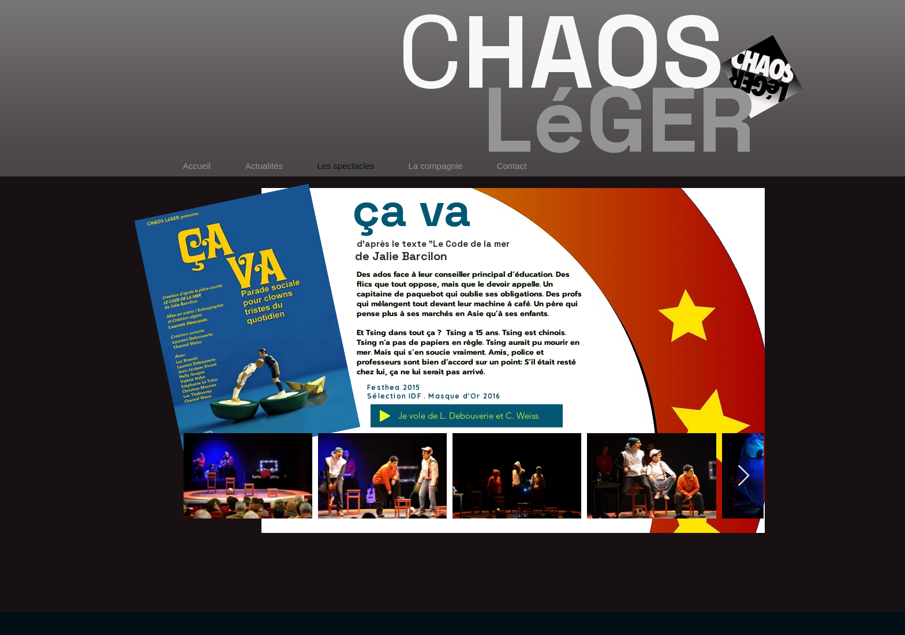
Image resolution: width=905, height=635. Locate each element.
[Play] (385, 416)
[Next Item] (743, 476)
